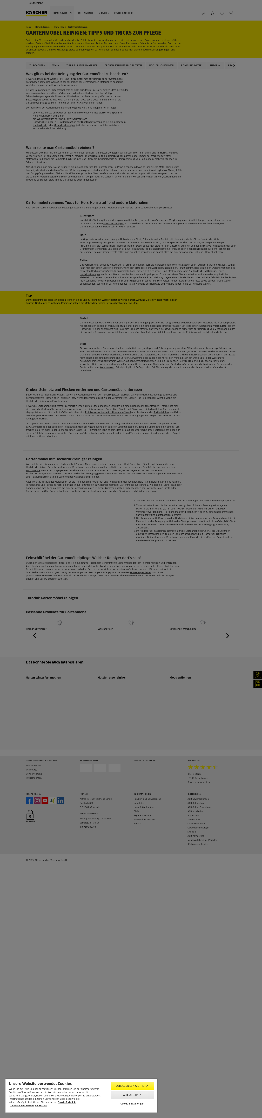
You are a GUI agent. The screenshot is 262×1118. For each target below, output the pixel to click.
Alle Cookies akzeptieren (132, 1086)
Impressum (41, 1106)
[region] (81, 1096)
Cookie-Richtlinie (67, 1102)
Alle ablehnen (132, 1095)
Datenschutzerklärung (22, 1106)
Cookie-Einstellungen (132, 1104)
